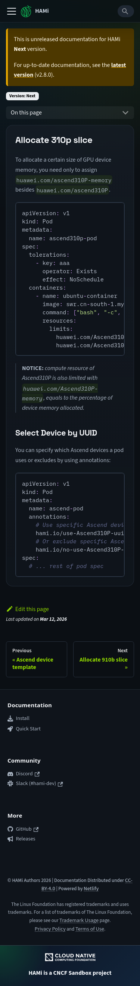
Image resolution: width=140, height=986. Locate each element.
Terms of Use (89, 929)
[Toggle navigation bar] (11, 11)
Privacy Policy (50, 929)
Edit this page (27, 609)
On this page (26, 113)
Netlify (91, 888)
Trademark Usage (79, 920)
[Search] (126, 11)
